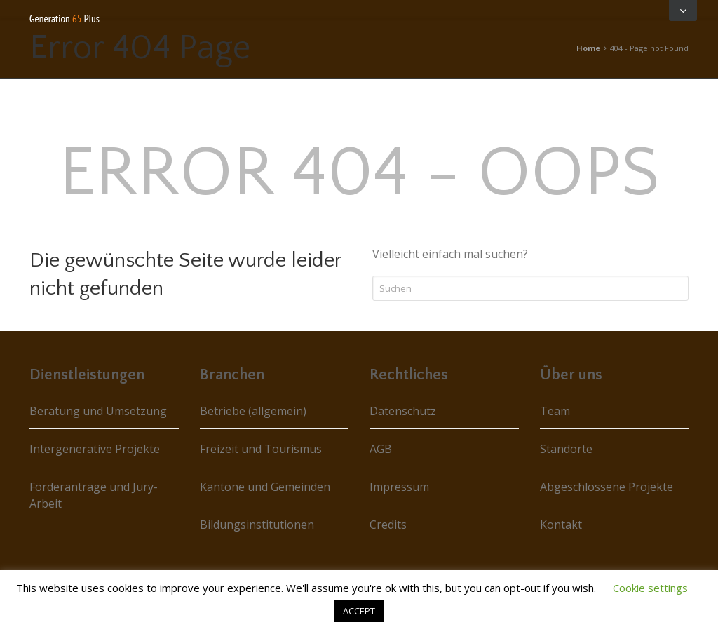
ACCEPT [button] (359, 611)
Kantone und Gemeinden (265, 486)
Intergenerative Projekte (94, 449)
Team (555, 411)
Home (588, 48)
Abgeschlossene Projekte (606, 486)
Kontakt (561, 524)
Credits (388, 524)
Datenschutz (403, 411)
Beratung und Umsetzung (98, 411)
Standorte (566, 449)
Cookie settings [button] (650, 588)
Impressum (399, 486)
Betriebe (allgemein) (253, 411)
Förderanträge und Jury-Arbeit (93, 495)
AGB (381, 449)
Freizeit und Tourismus (261, 449)
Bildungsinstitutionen (257, 524)
